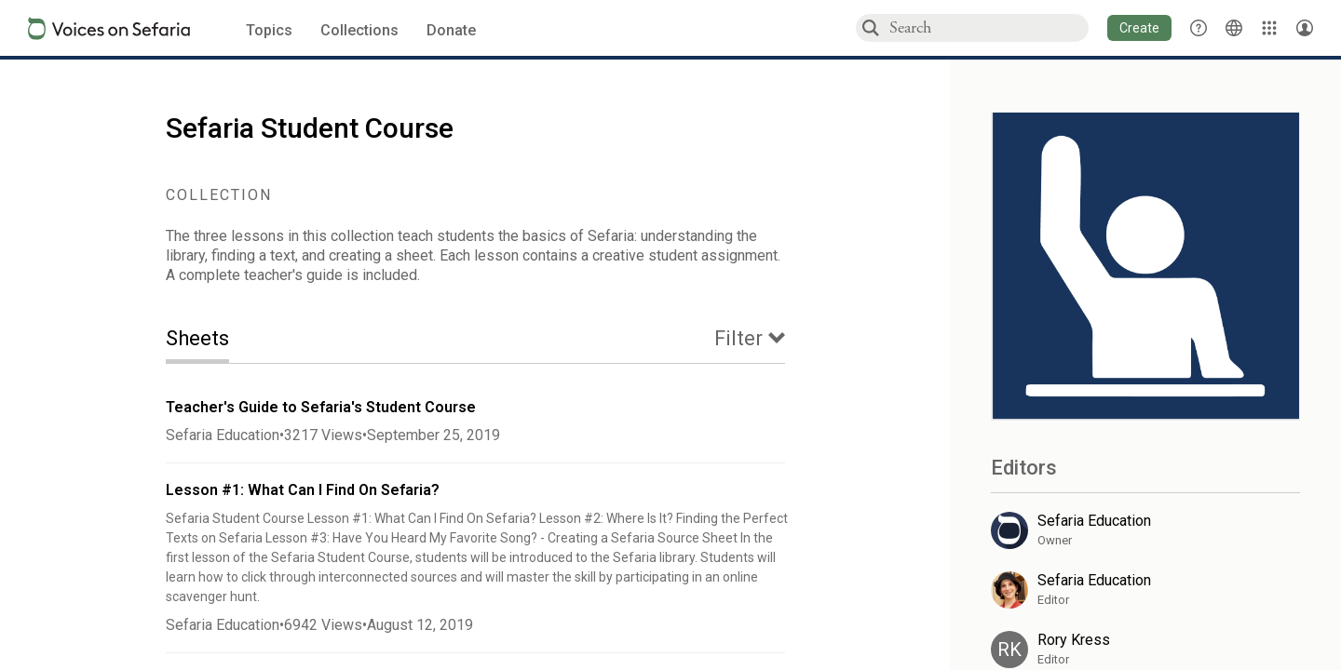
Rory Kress (1073, 640)
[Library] (1269, 28)
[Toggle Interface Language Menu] (1234, 28)
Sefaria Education (222, 435)
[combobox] (988, 27)
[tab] (211, 340)
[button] (1139, 28)
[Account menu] (1304, 28)
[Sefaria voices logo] (109, 28)
